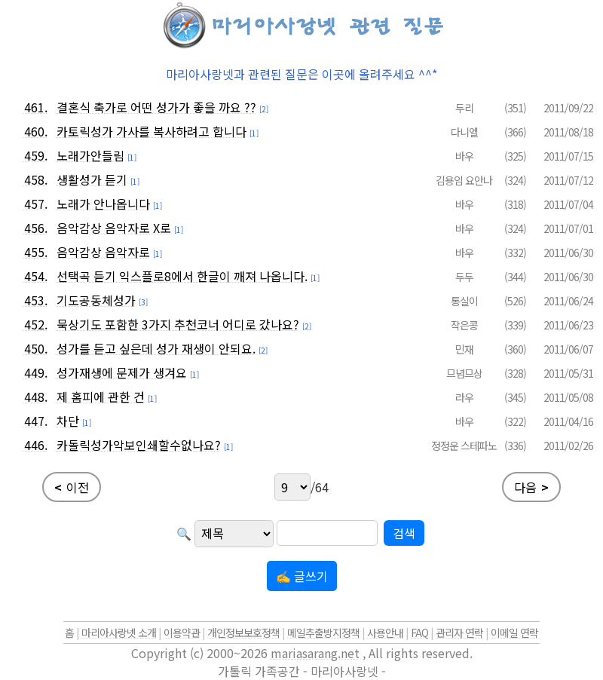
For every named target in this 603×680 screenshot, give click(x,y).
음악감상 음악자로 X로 (114, 228)
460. (35, 131)
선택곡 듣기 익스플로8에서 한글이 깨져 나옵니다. (182, 276)
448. (35, 396)
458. (35, 179)
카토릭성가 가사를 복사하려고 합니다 (151, 131)
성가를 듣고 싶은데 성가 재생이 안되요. (156, 348)
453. (35, 300)
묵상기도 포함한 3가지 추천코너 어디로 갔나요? (178, 324)
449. (35, 372)
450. (35, 348)
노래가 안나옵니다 (103, 204)
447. (35, 421)
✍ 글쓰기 (302, 576)
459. (35, 155)
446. (35, 445)
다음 (531, 487)
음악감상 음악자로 (103, 252)
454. (35, 276)
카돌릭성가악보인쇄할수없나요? (139, 445)
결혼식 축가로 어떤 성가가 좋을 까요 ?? (156, 107)
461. (35, 107)
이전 (71, 487)
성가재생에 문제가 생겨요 (122, 372)
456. (35, 228)
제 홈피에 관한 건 (101, 396)
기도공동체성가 (96, 300)
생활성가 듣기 (92, 179)
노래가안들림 (90, 155)
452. (35, 324)
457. (35, 204)
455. (35, 252)
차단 (68, 421)
